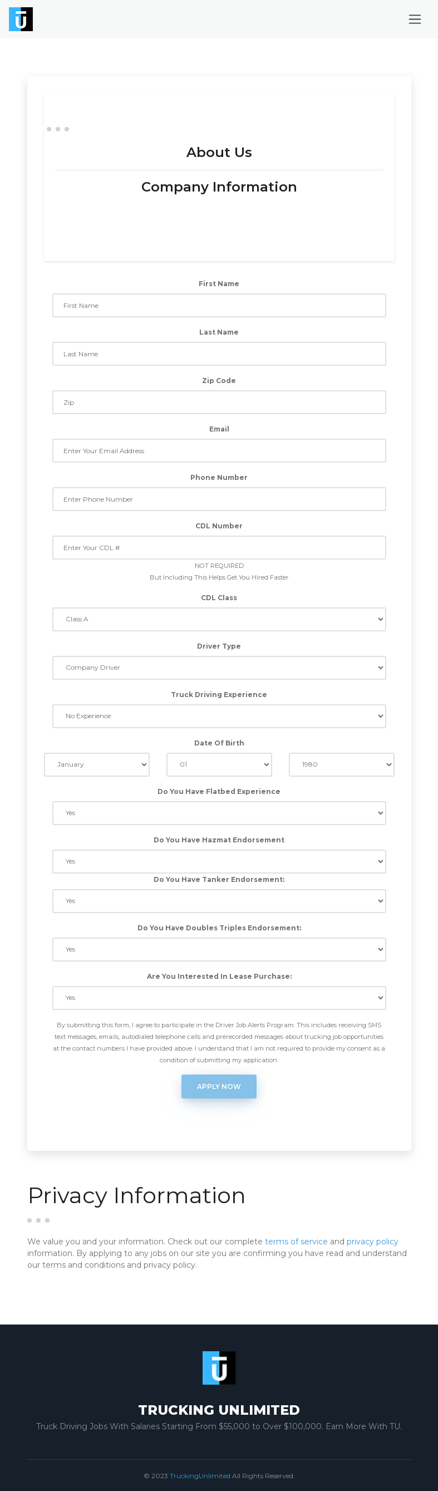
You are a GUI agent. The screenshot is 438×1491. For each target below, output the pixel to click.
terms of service (296, 1242)
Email (219, 429)
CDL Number (219, 526)
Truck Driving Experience (219, 694)
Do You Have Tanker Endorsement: (219, 879)
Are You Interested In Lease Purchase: (219, 976)
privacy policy (372, 1242)
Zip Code (219, 380)
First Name (219, 283)
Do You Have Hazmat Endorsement (219, 840)
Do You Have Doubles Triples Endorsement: (219, 928)
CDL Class (219, 598)
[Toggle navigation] (415, 19)
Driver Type (219, 646)
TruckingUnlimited (200, 1476)
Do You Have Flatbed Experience (219, 791)
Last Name (219, 332)
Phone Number (219, 477)
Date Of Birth (219, 743)
